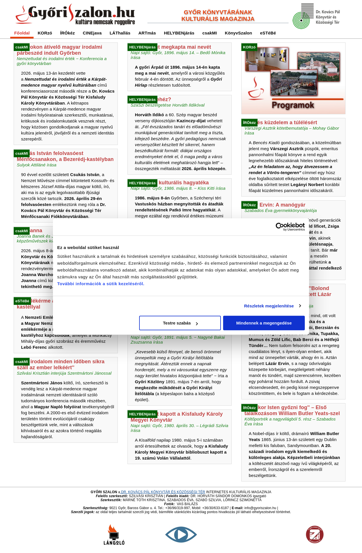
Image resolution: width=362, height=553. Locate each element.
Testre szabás (180, 323)
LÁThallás (120, 32)
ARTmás (147, 32)
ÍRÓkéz (67, 32)
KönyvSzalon (238, 32)
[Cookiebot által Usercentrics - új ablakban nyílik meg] (280, 227)
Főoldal (22, 32)
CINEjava (92, 32)
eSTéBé (268, 32)
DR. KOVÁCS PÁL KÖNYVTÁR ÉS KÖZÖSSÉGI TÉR (162, 492)
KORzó (45, 32)
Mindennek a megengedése (264, 323)
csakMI (209, 32)
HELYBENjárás (179, 32)
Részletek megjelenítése (269, 305)
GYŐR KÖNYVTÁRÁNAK (218, 12)
